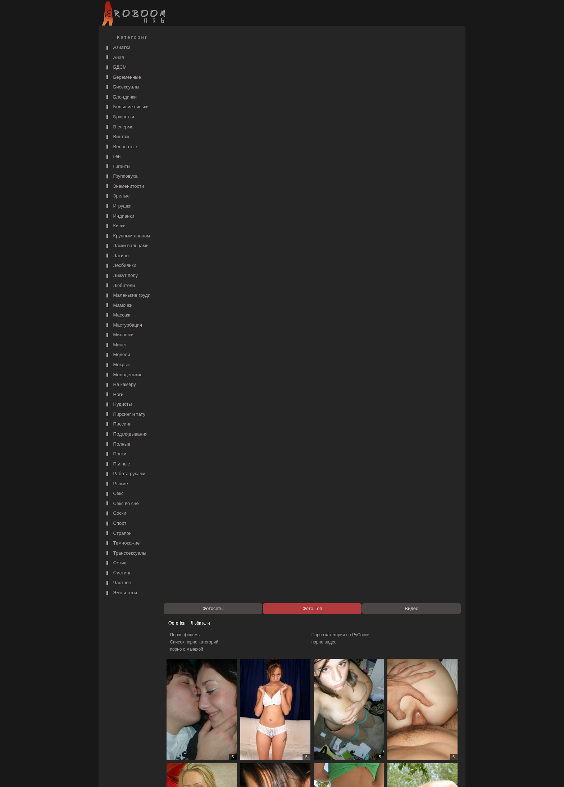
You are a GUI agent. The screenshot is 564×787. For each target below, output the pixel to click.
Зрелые (117, 196)
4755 (420, 721)
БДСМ (116, 67)
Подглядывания (126, 434)
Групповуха (121, 176)
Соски (115, 513)
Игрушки (118, 206)
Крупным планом (127, 236)
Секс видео (185, 741)
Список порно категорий (198, 70)
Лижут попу (121, 276)
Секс (114, 494)
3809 (341, 721)
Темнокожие (122, 543)
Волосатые (121, 147)
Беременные (123, 77)
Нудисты (118, 404)
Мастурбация (123, 325)
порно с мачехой (190, 77)
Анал (114, 58)
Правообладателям (166, 773)
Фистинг (118, 573)
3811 (394, 721)
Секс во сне (122, 504)
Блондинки (121, 97)
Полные (117, 444)
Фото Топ (178, 51)
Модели (117, 355)
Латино (117, 256)
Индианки (119, 216)
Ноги (114, 395)
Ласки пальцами (127, 246)
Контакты (225, 773)
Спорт (115, 523)
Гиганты (117, 167)
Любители (120, 286)
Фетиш (116, 563)
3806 (260, 721)
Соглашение (200, 773)
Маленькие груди (127, 295)
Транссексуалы (125, 553)
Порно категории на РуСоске (342, 63)
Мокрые (117, 365)
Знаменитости (124, 186)
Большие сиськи (127, 107)
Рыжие (116, 484)
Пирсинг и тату (125, 414)
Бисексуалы (122, 87)
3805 (234, 721)
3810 (367, 721)
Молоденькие (123, 375)
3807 (287, 721)
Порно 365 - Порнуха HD (338, 741)
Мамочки (118, 305)
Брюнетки (119, 117)
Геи (112, 157)
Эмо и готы (121, 593)
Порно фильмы (189, 63)
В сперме (119, 127)
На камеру (120, 385)
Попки (115, 454)
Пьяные (117, 464)
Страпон (118, 534)
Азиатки (117, 48)
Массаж (117, 315)
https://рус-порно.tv (332, 734)
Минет (116, 345)
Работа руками (125, 474)
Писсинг (118, 424)
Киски (115, 226)
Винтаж (117, 137)
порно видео (325, 70)
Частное (118, 583)
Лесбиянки (120, 266)
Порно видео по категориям (201, 734)
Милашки (119, 335)
